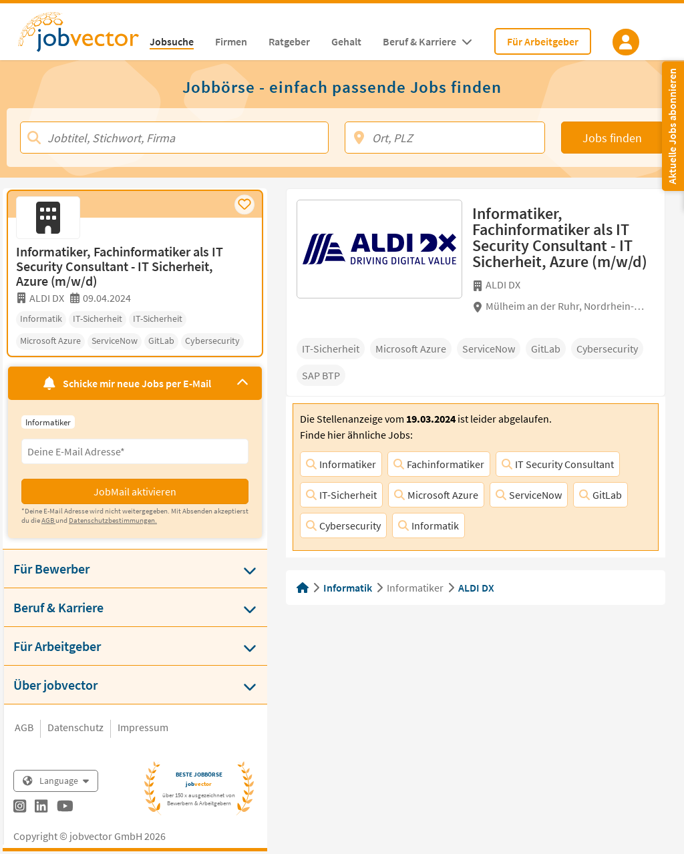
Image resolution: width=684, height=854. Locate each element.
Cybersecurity (343, 525)
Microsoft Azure (436, 494)
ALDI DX (476, 587)
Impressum (143, 727)
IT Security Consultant (558, 464)
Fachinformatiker (438, 464)
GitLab (600, 494)
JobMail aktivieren (135, 491)
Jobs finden (612, 138)
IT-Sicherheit (341, 494)
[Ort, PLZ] (444, 137)
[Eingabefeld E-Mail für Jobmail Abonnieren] (134, 451)
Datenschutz (75, 727)
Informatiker (341, 464)
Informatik (428, 525)
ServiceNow (529, 494)
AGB (24, 727)
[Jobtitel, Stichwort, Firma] (174, 137)
